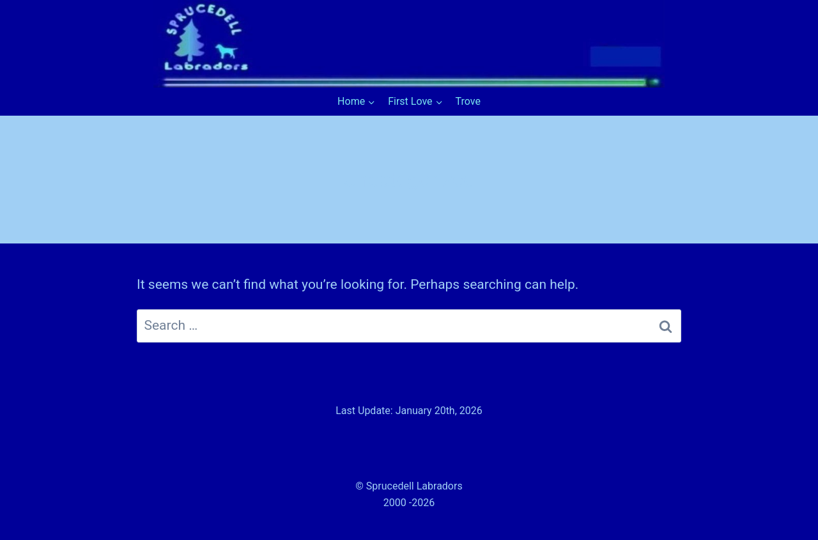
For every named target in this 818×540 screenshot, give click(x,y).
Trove (468, 101)
